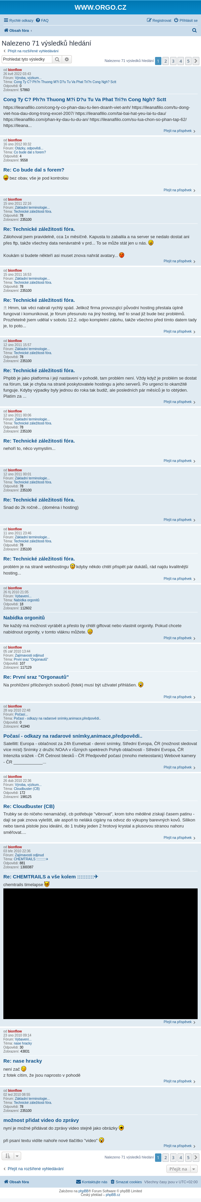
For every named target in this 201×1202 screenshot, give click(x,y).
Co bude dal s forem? (30, 152)
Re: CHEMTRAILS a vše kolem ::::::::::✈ (50, 876)
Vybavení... (23, 596)
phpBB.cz (113, 1195)
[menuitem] (42, 20)
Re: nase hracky (22, 1061)
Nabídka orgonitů (26, 600)
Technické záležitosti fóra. (33, 211)
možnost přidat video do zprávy (41, 1120)
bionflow (15, 70)
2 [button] (165, 61)
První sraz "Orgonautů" (31, 659)
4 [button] (181, 61)
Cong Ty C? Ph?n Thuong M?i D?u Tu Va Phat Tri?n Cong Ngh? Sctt (65, 82)
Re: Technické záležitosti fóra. (39, 229)
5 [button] (188, 61)
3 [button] (173, 61)
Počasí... (21, 714)
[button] (196, 61)
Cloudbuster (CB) (27, 789)
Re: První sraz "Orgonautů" (36, 677)
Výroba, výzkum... (28, 78)
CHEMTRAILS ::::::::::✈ (31, 859)
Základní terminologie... (32, 207)
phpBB (84, 1191)
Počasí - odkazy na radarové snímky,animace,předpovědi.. (57, 718)
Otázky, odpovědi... (29, 148)
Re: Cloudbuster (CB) (29, 806)
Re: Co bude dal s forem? (33, 170)
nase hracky (23, 1043)
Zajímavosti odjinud (29, 655)
